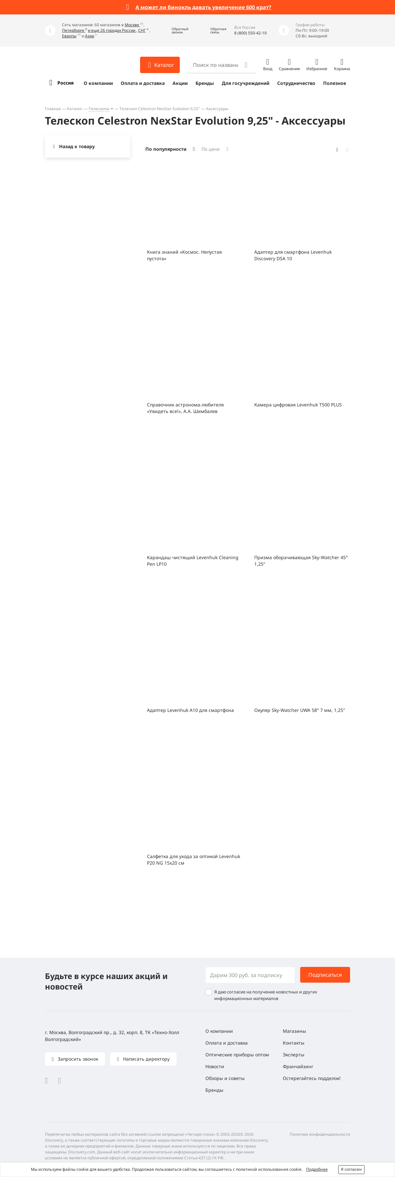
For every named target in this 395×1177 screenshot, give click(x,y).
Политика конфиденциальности (320, 1134)
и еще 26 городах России (112, 30)
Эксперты (293, 1054)
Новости (214, 1066)
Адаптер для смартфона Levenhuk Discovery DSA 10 (293, 255)
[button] (175, 30)
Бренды (205, 83)
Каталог (74, 108)
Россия (65, 83)
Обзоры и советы (225, 1078)
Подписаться (325, 974)
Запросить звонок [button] (77, 1059)
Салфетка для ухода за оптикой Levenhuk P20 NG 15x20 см (193, 859)
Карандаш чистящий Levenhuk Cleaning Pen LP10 (193, 560)
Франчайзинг (298, 1066)
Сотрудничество (296, 83)
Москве (132, 25)
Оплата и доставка (143, 83)
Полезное (334, 83)
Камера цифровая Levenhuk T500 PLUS (298, 405)
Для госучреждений (245, 83)
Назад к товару (77, 146)
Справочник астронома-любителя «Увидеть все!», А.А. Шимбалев (185, 408)
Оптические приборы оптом (237, 1054)
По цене (210, 149)
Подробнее (317, 1169)
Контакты (293, 1043)
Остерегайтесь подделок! (312, 1078)
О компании (98, 83)
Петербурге (73, 30)
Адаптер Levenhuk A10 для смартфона (190, 710)
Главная (53, 108)
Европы (69, 36)
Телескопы (99, 108)
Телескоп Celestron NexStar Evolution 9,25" (159, 108)
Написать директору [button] (146, 1059)
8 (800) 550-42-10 (250, 33)
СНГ (142, 30)
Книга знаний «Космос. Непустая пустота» (184, 255)
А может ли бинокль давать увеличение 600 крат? (203, 7)
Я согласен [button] (351, 1169)
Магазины (294, 1031)
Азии (89, 36)
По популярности (165, 149)
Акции (180, 83)
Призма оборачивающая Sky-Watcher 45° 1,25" (301, 560)
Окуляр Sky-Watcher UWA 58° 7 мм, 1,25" (299, 710)
